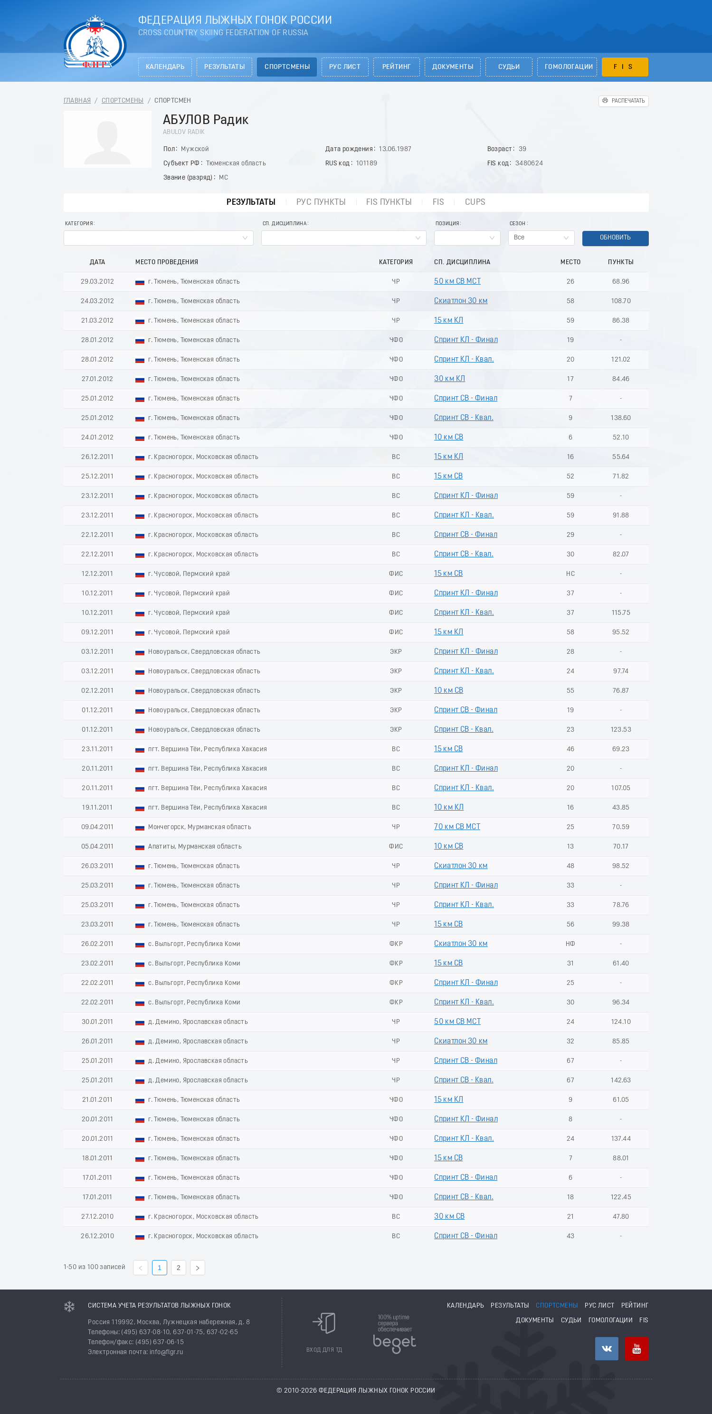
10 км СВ (448, 437)
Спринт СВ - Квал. (464, 418)
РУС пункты (321, 202)
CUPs (476, 202)
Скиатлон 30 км (461, 301)
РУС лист (345, 67)
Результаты (224, 67)
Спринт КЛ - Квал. (464, 359)
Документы (452, 67)
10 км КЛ (449, 808)
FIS (625, 67)
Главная (77, 101)
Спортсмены (287, 67)
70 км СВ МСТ (457, 827)
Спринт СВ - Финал (465, 398)
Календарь (165, 67)
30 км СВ (449, 1217)
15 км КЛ (448, 321)
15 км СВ (448, 476)
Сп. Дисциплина (285, 224)
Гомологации (569, 67)
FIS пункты (389, 202)
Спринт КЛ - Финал (466, 340)
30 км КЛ (449, 379)
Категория (79, 224)
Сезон (518, 224)
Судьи (509, 67)
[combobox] (159, 238)
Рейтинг (396, 67)
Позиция (447, 224)
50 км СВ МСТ (457, 282)
